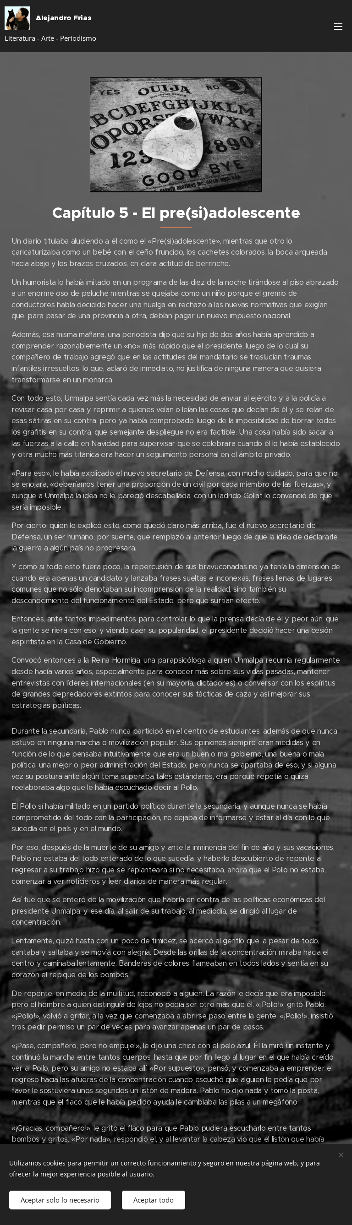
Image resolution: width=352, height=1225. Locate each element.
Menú (338, 26)
